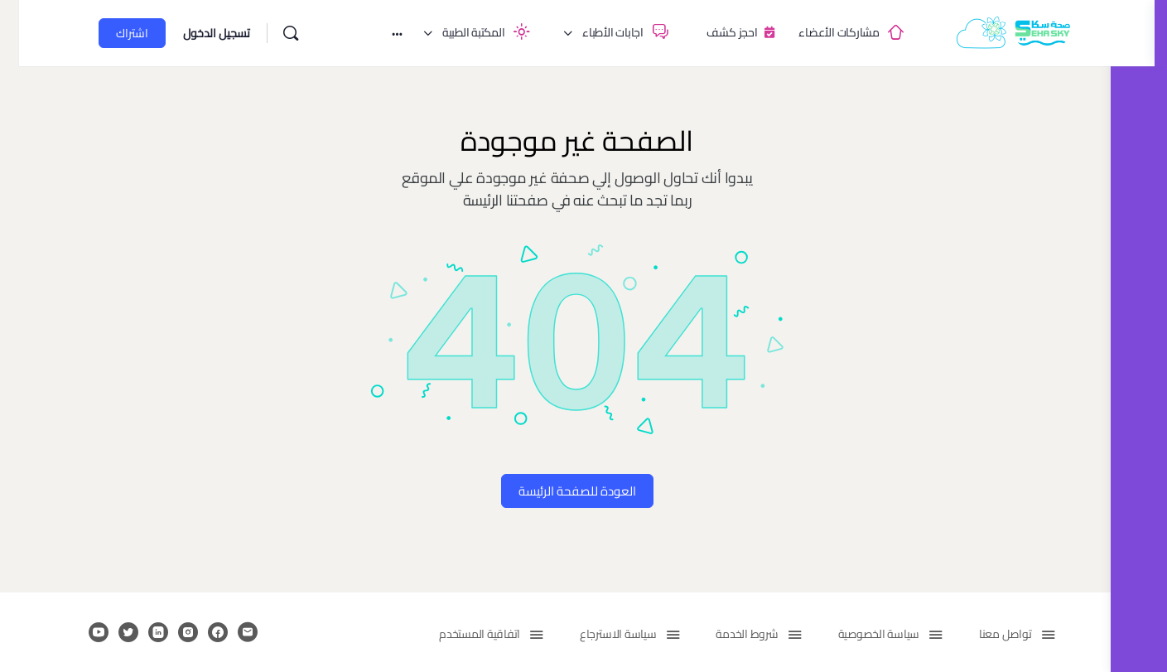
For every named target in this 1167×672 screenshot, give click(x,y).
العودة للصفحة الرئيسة (556, 491)
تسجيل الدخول (185, 33)
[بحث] (259, 33)
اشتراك (100, 33)
